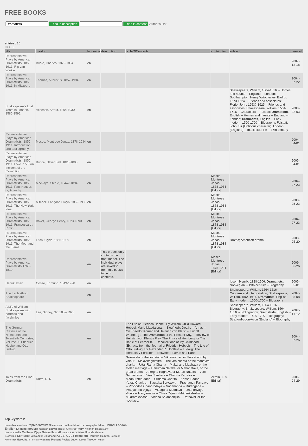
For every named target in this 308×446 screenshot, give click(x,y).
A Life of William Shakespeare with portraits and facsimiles (18, 312)
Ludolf (74, 439)
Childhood (50, 436)
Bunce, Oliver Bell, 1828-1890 (56, 162)
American (22, 425)
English (10, 428)
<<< (7, 47)
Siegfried (10, 435)
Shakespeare (56, 425)
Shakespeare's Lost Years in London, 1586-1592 (19, 109)
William (68, 425)
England (21, 428)
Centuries (23, 436)
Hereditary (23, 439)
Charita (8, 432)
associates (77, 432)
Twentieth (81, 436)
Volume (99, 432)
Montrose (79, 425)
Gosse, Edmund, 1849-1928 (55, 283)
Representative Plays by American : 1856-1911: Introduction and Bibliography (19, 142)
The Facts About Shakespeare (17, 295)
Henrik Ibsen (14, 283)
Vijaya (37, 432)
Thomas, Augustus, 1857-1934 (57, 80)
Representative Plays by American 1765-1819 (18, 264)
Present (56, 439)
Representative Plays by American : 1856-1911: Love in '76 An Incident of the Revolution (20, 162)
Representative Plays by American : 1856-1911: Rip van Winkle (19, 63)
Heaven (104, 435)
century (78, 428)
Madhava (27, 432)
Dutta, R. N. (44, 379)
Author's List (157, 24)
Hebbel (110, 425)
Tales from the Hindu (20, 378)
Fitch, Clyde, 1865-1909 (52, 240)
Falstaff (56, 432)
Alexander (37, 436)
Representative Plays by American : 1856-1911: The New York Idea (20, 202)
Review (66, 439)
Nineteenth (10, 440)
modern (32, 428)
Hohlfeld (94, 435)
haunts (65, 432)
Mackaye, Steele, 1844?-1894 (56, 183)
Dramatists (10, 425)
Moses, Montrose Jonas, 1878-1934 (61, 141)
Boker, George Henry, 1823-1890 (59, 221)
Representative (38, 425)
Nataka (46, 432)
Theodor (92, 439)
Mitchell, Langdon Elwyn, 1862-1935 (61, 202)
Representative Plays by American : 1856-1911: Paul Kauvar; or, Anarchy (19, 183)
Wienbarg (45, 440)
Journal (70, 436)
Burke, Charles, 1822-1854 (54, 63)
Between (115, 436)
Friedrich (43, 429)
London (121, 425)
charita (17, 432)
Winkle (100, 440)
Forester (35, 440)
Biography (91, 425)
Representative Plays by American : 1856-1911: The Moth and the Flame (19, 240)
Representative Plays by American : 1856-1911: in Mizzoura (19, 80)
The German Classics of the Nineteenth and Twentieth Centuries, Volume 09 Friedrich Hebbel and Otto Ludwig (20, 338)
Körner (82, 440)
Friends (89, 432)
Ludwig (53, 429)
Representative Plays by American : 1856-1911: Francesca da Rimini (19, 221)
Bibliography (102, 429)
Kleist (69, 429)
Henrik (61, 429)
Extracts (61, 436)
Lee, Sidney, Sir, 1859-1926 (55, 312)
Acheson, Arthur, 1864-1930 (55, 110)
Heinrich (89, 429)
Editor (101, 425)
